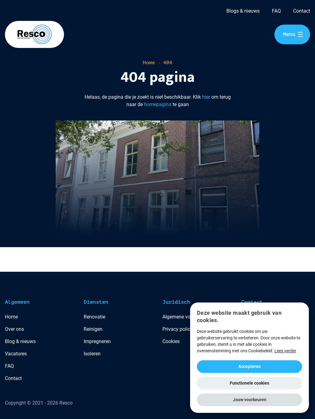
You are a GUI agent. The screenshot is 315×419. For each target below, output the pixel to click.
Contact (301, 11)
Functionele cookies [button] (249, 383)
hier (206, 97)
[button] (249, 399)
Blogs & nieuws (243, 11)
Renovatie (94, 317)
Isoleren (92, 354)
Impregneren (97, 341)
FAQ (276, 11)
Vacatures (16, 354)
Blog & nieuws (20, 341)
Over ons (14, 329)
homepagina (157, 104)
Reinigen (93, 329)
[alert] (249, 357)
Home (149, 62)
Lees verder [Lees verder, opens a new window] (285, 350)
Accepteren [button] (249, 366)
